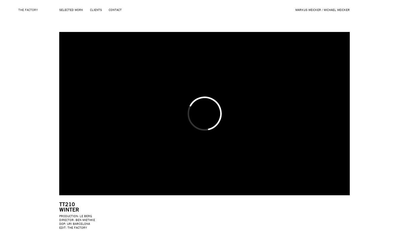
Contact (115, 9)
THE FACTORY (28, 10)
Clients (96, 9)
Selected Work (71, 9)
